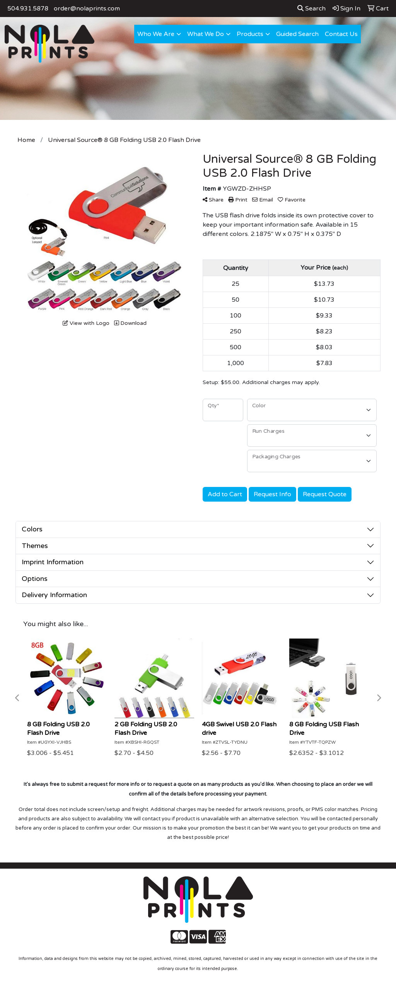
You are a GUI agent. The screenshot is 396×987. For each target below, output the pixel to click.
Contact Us (341, 34)
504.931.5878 (27, 8)
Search (311, 8)
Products (250, 34)
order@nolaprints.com (87, 8)
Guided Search (297, 34)
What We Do (205, 34)
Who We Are (155, 34)
